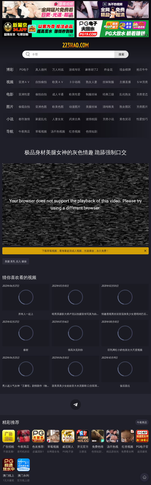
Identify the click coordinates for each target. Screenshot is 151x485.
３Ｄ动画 (74, 82)
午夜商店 (24, 131)
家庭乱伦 (41, 119)
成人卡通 (58, 94)
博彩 (9, 69)
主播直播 (125, 82)
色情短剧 (91, 131)
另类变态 (142, 94)
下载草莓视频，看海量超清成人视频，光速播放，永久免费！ (94, 251)
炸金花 (108, 69)
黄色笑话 (125, 119)
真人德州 (41, 69)
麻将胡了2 (91, 69)
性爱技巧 (142, 119)
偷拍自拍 (41, 94)
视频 (9, 81)
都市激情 (24, 119)
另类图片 (142, 107)
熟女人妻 (91, 82)
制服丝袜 (91, 94)
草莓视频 (41, 131)
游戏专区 (74, 69)
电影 (9, 94)
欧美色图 (58, 107)
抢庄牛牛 (142, 69)
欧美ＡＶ (58, 82)
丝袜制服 (108, 82)
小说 (9, 119)
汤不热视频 (58, 131)
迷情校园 (91, 119)
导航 (9, 131)
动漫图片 (74, 107)
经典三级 (108, 94)
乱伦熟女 (125, 94)
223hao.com (75, 45)
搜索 (121, 54)
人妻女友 (58, 119)
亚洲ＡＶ (24, 82)
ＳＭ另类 (142, 82)
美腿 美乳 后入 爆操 (16, 261)
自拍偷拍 (41, 82)
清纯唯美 (108, 107)
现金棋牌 (125, 69)
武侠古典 (74, 119)
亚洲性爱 (24, 94)
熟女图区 (125, 107)
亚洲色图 (41, 107)
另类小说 (108, 119)
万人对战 (58, 69)
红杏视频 (74, 131)
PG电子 (24, 69)
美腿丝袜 (91, 107)
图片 (9, 106)
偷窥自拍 (24, 107)
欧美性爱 (74, 94)
